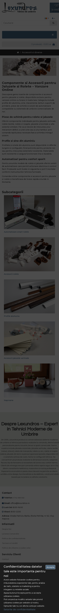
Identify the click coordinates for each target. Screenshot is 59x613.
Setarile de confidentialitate (19, 609)
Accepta (50, 567)
